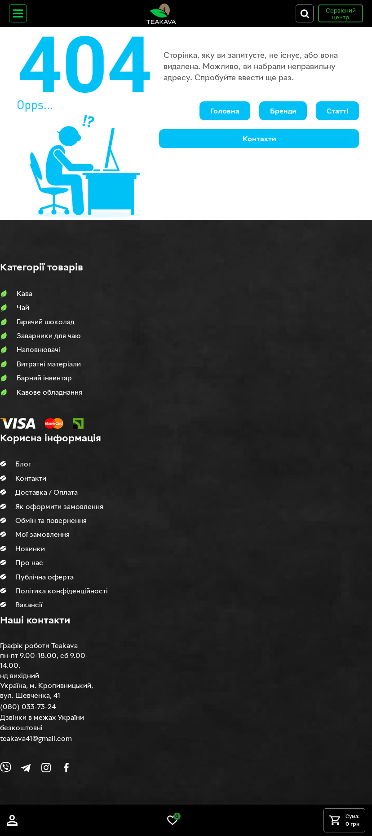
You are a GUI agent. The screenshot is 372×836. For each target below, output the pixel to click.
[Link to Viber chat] (5, 767)
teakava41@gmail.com (36, 738)
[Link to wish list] (172, 820)
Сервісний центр (341, 13)
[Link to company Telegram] (25, 767)
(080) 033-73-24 (28, 706)
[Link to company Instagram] (46, 767)
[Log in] (12, 820)
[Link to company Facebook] (66, 767)
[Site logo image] (161, 13)
